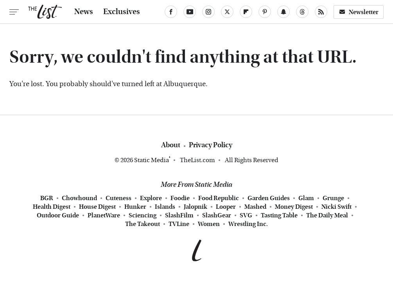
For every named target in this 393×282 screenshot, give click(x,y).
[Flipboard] (246, 11)
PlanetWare (104, 215)
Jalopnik (195, 207)
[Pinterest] (264, 11)
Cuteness (118, 198)
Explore (151, 198)
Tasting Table (279, 215)
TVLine (179, 224)
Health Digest (51, 207)
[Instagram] (208, 11)
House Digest (97, 207)
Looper (226, 207)
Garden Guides (269, 198)
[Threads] (302, 11)
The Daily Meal (327, 215)
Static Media (151, 160)
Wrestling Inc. (248, 224)
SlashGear (216, 215)
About (170, 145)
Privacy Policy (210, 145)
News (83, 11)
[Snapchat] (283, 11)
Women (209, 224)
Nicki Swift (336, 207)
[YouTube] (189, 11)
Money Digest (294, 207)
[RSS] (321, 11)
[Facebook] (171, 11)
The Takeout (142, 224)
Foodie (180, 198)
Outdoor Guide (58, 215)
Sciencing (142, 215)
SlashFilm (179, 215)
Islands (165, 207)
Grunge (333, 198)
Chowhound (79, 198)
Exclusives (121, 11)
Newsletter (359, 12)
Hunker (135, 207)
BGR (46, 198)
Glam (306, 198)
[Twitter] (227, 11)
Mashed (255, 207)
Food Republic (218, 198)
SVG (246, 215)
